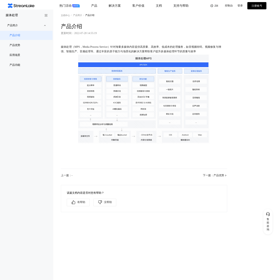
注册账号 (257, 5)
